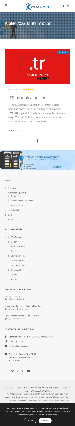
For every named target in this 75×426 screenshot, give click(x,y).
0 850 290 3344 (15, 341)
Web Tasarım (16, 237)
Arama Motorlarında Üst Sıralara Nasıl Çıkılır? (24, 306)
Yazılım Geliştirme (18, 265)
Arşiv (17, 28)
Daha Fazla (15, 130)
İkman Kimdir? (17, 205)
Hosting (14, 274)
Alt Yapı (14, 279)
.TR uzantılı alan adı (26, 97)
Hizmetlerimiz (14, 210)
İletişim (11, 219)
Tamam (45, 421)
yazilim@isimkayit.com (18, 346)
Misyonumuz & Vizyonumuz (22, 200)
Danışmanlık (16, 270)
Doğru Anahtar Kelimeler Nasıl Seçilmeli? (22, 316)
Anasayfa (9, 28)
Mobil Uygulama (18, 260)
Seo (12, 251)
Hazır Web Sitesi (18, 246)
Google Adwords (18, 256)
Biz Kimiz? (15, 196)
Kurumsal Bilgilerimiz (16, 193)
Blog (10, 215)
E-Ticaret (14, 242)
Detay (30, 421)
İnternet (62, 52)
